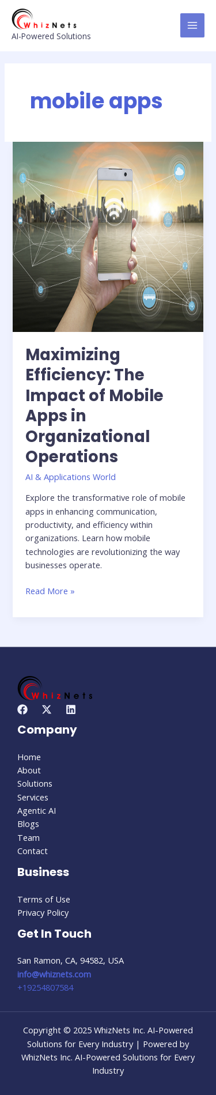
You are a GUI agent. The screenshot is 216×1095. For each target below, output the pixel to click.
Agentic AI (36, 810)
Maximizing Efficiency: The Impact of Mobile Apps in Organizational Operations (94, 406)
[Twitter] (46, 709)
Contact (32, 850)
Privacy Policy (43, 912)
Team (28, 837)
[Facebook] (22, 709)
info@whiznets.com (54, 974)
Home (29, 756)
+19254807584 (45, 987)
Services (32, 797)
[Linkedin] (71, 709)
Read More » (50, 590)
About (29, 770)
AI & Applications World (70, 476)
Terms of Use (43, 899)
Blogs (28, 823)
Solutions (34, 783)
